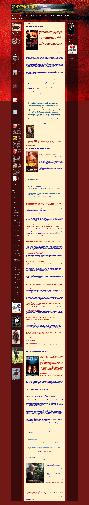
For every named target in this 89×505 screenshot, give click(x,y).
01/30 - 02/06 (16, 289)
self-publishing (45, 493)
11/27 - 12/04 (16, 208)
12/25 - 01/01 (16, 202)
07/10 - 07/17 (16, 242)
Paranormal (30, 142)
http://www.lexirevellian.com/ (54, 482)
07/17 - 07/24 (16, 240)
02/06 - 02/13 (16, 287)
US (43, 451)
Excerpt (56, 118)
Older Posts (61, 496)
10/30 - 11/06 (16, 215)
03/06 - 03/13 (16, 281)
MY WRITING (68, 15)
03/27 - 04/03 (16, 276)
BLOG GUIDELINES (23, 15)
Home (44, 496)
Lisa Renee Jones (45, 344)
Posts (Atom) (32, 499)
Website (30, 340)
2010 (14, 298)
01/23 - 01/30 (16, 290)
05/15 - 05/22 (16, 255)
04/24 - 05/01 (16, 269)
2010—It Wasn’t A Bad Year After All (37, 351)
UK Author (50, 493)
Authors (33, 141)
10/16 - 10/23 (16, 218)
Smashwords (49, 451)
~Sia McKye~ (31, 140)
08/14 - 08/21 (16, 233)
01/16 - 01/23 (16, 292)
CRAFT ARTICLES (49, 15)
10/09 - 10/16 (16, 220)
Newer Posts (28, 496)
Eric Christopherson (47, 492)
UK (45, 451)
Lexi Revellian (54, 356)
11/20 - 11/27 (16, 210)
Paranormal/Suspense (59, 344)
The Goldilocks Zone (19, 71)
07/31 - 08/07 (16, 237)
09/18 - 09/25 (16, 225)
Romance (33, 142)
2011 (14, 200)
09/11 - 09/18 (16, 227)
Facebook (33, 340)
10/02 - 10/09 (16, 222)
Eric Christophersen (35, 422)
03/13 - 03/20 (16, 279)
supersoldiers (35, 346)
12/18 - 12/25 (16, 203)
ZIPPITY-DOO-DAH (19, 99)
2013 (14, 197)
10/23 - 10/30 (16, 217)
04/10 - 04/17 (16, 272)
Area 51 (29, 344)
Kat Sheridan (72, 39)
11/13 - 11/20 (16, 212)
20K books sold (30, 492)
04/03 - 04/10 (16, 274)
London (28, 493)
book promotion (38, 141)
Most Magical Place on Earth (35, 26)
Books (43, 492)
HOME (13, 15)
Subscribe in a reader (71, 58)
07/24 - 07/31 (16, 238)
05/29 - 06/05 (16, 252)
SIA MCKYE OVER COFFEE (24, 7)
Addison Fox (30, 141)
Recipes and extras (17, 18)
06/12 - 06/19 (16, 248)
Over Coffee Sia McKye (52, 344)
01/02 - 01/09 (16, 295)
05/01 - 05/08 (16, 267)
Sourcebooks (31, 346)
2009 (14, 299)
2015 (14, 194)
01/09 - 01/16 (16, 294)
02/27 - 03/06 (16, 282)
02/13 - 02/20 (16, 286)
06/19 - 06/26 (16, 247)
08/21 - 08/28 (16, 232)
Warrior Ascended (41, 142)
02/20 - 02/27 (16, 284)
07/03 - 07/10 (16, 243)
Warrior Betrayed (47, 142)
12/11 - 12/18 (16, 205)
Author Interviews (34, 344)
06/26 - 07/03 (16, 245)
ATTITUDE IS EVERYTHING (19, 126)
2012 (14, 199)
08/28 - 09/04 (16, 230)
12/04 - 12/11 (16, 207)
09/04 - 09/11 (16, 228)
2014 (14, 195)
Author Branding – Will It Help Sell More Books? (19, 166)
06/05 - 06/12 (16, 250)
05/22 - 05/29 (16, 253)
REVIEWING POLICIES (36, 15)
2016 (14, 192)
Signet (37, 142)
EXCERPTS (59, 15)
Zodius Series (40, 346)
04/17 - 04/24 (16, 271)
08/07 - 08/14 (16, 235)
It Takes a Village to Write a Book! (19, 178)
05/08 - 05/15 (16, 266)
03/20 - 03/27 (16, 277)
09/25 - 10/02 (16, 223)
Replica (42, 493)
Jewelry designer (53, 492)
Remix (29, 394)
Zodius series (50, 154)
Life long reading (54, 141)
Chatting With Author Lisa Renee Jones (38, 148)
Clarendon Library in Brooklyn (46, 141)
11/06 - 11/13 (16, 213)
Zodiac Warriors (53, 142)
